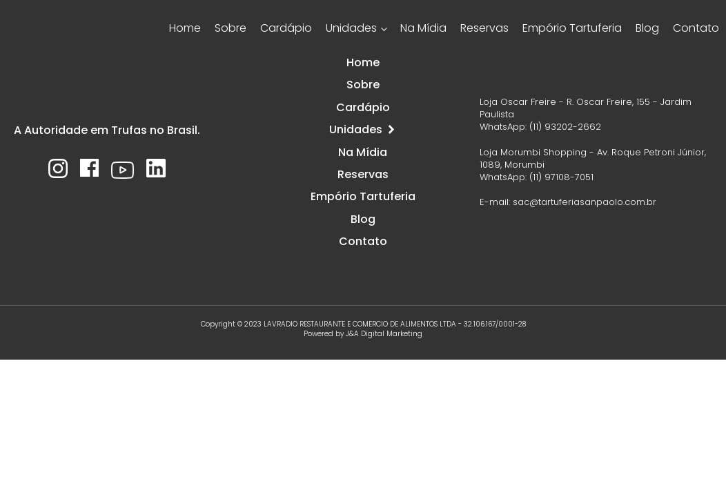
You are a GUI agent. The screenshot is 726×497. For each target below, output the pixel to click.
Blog (647, 28)
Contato (696, 28)
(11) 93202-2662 (565, 126)
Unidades (351, 28)
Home (185, 28)
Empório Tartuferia (572, 28)
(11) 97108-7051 (561, 177)
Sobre (230, 28)
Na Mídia (423, 28)
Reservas (484, 28)
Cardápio (286, 28)
